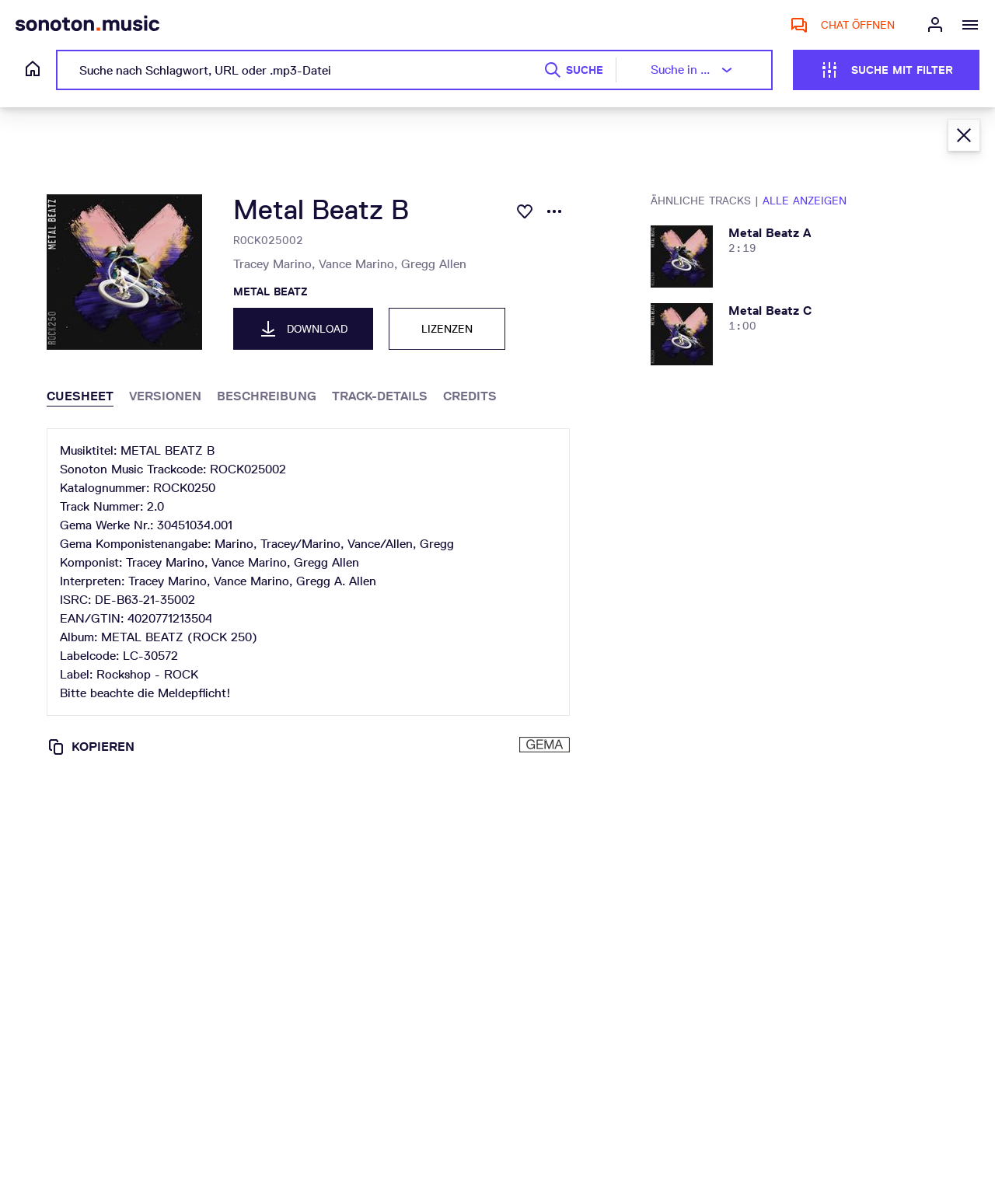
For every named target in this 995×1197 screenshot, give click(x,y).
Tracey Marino (276, 263)
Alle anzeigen (805, 200)
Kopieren (90, 747)
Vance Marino (360, 263)
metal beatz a (769, 232)
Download (303, 328)
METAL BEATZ (270, 291)
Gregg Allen (433, 263)
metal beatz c (770, 310)
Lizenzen (447, 329)
